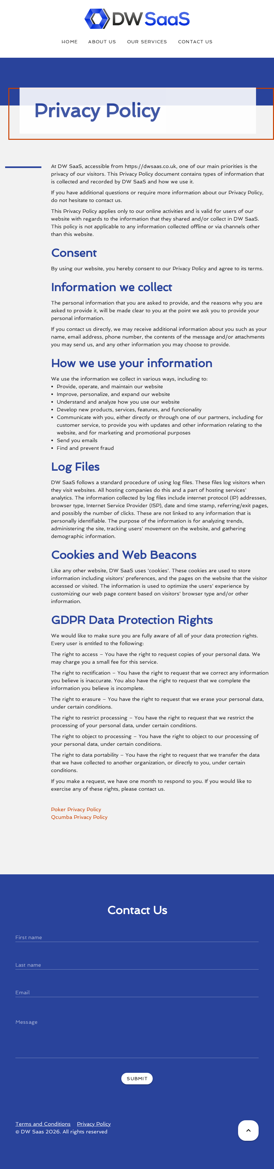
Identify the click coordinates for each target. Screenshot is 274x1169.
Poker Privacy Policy (76, 809)
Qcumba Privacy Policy (79, 817)
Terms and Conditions (43, 1124)
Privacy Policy (94, 1124)
